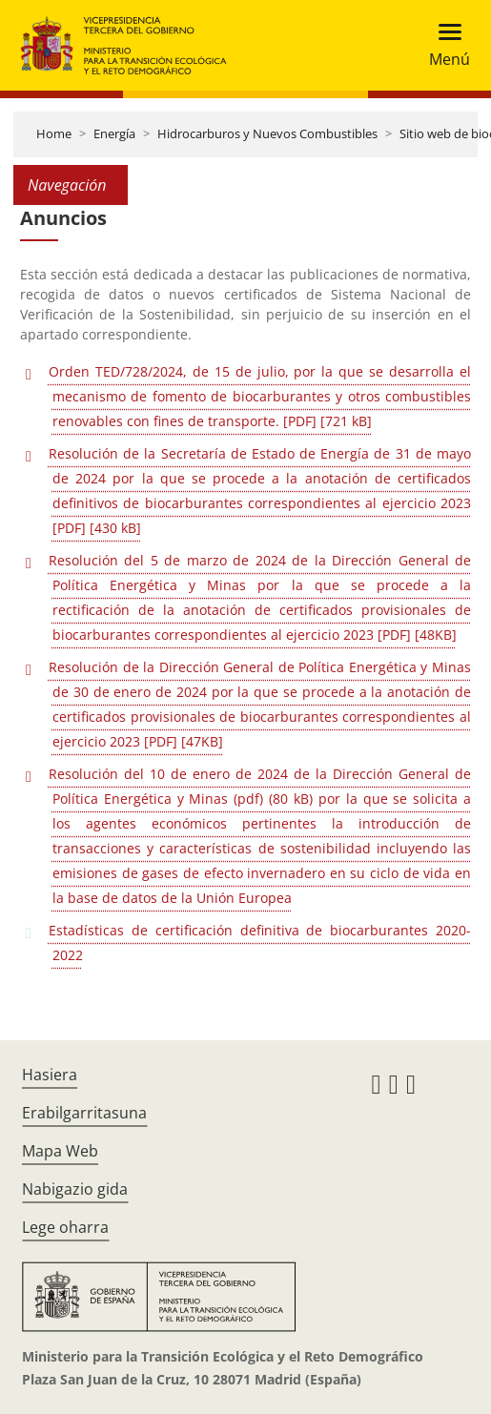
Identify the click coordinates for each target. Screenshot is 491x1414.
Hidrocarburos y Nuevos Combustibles (267, 133)
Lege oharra (65, 1227)
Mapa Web (60, 1150)
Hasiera (49, 1074)
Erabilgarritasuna (84, 1112)
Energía (114, 133)
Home (54, 133)
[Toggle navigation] (444, 45)
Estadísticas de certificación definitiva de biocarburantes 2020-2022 (260, 942)
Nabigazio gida (75, 1188)
